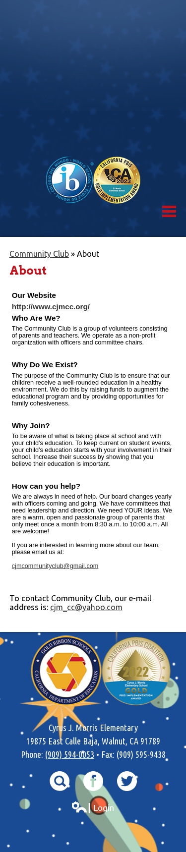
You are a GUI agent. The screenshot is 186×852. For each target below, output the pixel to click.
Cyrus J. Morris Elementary (93, 78)
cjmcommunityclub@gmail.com (55, 566)
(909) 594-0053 (69, 754)
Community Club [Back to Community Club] (39, 253)
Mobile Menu (169, 211)
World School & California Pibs (93, 180)
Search (59, 781)
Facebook (93, 781)
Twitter (127, 781)
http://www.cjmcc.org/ (51, 306)
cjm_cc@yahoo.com (86, 607)
